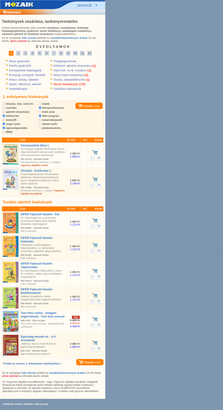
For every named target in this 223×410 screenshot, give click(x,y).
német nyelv (48, 124)
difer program (49, 115)
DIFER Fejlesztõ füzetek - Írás (40, 214)
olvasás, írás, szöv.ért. (18, 103)
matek (44, 103)
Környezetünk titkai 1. (35, 145)
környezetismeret (51, 107)
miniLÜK (10, 119)
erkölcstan (11, 115)
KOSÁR (85, 106)
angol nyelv (11, 124)
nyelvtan (10, 107)
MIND (8, 132)
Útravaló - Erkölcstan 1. (36, 170)
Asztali (44, 404)
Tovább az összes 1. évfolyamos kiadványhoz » (32, 363)
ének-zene (47, 111)
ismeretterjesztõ (50, 119)
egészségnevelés (15, 128)
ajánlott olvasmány (16, 111)
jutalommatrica (50, 128)
